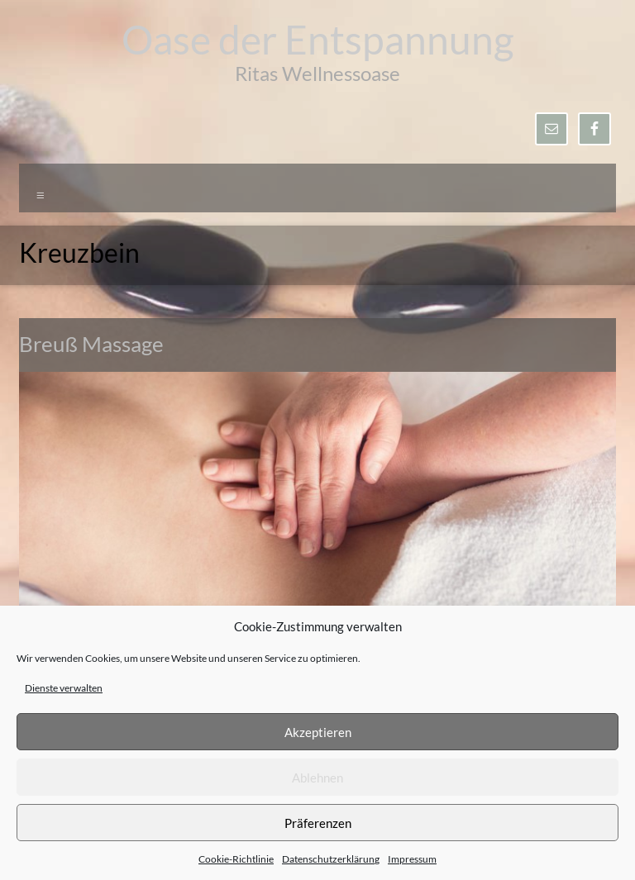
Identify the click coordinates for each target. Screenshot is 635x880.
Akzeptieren (317, 732)
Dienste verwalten (64, 688)
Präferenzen (317, 823)
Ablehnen (317, 777)
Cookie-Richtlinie (236, 859)
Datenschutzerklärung (331, 859)
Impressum (412, 859)
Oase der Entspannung (318, 39)
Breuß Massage (91, 344)
